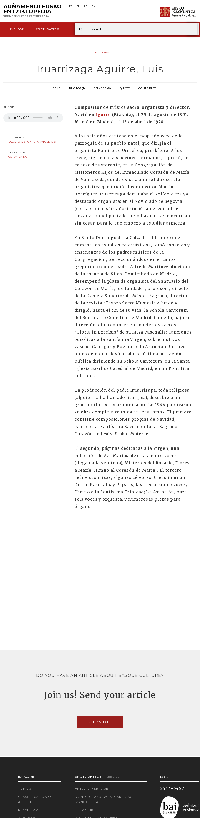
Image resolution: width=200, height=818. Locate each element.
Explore (17, 29)
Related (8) (102, 87)
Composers (100, 52)
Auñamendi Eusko (32, 11)
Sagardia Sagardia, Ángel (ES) (32, 141)
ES (71, 6)
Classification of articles (35, 799)
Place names (30, 810)
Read (56, 87)
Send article (100, 722)
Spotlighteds (47, 29)
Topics (24, 788)
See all (113, 776)
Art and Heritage (91, 788)
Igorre (103, 114)
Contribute (147, 87)
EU (78, 6)
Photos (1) (77, 87)
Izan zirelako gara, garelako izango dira (104, 799)
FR (86, 6)
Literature (85, 810)
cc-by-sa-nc (17, 156)
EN (93, 6)
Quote (124, 87)
